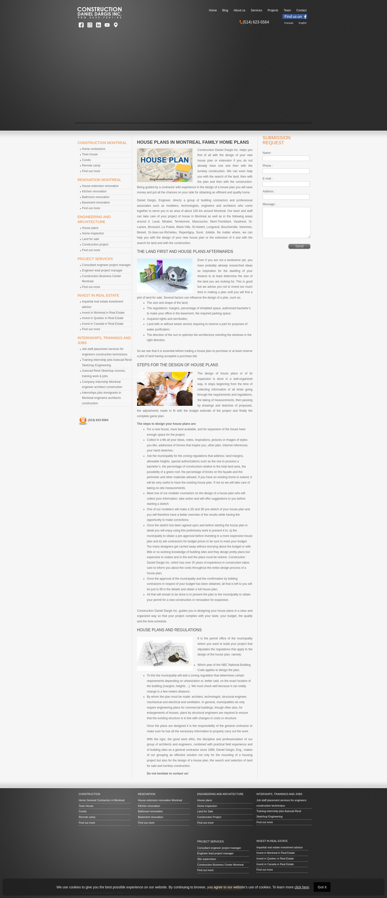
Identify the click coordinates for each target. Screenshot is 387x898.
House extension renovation (100, 186)
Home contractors (93, 149)
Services (256, 10)
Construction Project (209, 817)
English (303, 22)
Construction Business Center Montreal (220, 864)
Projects (273, 10)
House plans (90, 228)
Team (287, 10)
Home (213, 10)
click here (301, 887)
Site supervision (206, 858)
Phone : (268, 165)
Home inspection (93, 233)
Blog (225, 10)
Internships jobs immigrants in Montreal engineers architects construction (101, 398)
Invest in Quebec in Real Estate (102, 318)
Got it (322, 887)
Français (288, 22)
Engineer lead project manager (102, 270)
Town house (90, 154)
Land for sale (90, 239)
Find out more (91, 171)
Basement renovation (96, 202)
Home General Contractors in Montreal (101, 800)
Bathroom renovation (95, 197)
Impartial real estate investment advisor (279, 847)
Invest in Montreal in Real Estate (103, 312)
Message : (269, 204)
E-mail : (268, 178)
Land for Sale (205, 811)
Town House (86, 805)
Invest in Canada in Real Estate (102, 324)
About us (239, 10)
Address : (269, 191)
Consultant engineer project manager (106, 265)
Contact (301, 10)
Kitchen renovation (94, 191)
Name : (267, 153)
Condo (86, 160)
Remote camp (91, 165)
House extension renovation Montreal (160, 800)
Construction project (95, 244)
